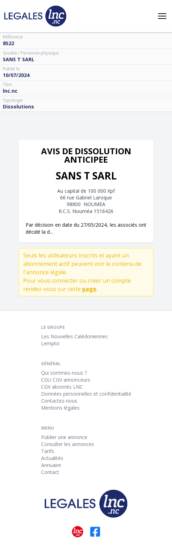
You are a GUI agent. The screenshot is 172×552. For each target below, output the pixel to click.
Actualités (52, 458)
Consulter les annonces (67, 444)
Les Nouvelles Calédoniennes (74, 336)
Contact (50, 472)
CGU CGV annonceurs (65, 379)
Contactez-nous (59, 400)
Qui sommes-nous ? (64, 372)
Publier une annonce (64, 437)
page (89, 289)
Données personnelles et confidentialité (86, 393)
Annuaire (51, 465)
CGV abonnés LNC (62, 386)
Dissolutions (18, 106)
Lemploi (50, 343)
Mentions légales (60, 407)
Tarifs (47, 451)
